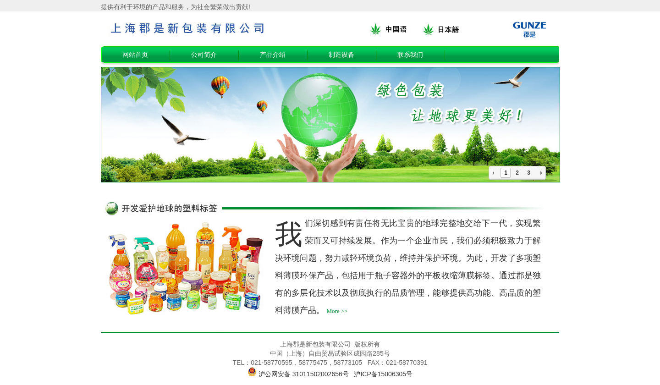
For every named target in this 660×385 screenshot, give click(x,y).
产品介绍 (273, 54)
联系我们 (410, 54)
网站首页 (135, 54)
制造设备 (341, 54)
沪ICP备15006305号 (383, 374)
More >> (337, 311)
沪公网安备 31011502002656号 (303, 374)
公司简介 (204, 54)
